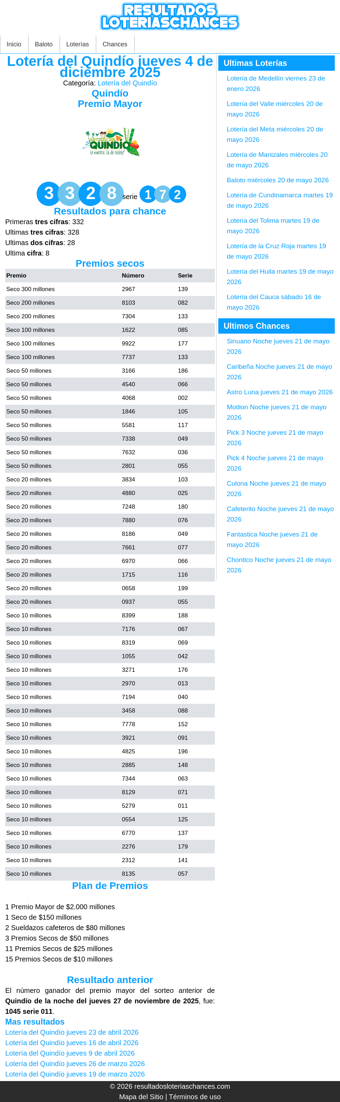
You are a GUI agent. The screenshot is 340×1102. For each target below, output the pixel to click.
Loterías (77, 44)
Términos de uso (195, 1097)
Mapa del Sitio (141, 1097)
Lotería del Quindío (127, 83)
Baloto (44, 44)
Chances (115, 44)
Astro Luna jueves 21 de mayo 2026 (280, 392)
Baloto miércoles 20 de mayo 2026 (278, 180)
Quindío (110, 93)
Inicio (14, 44)
